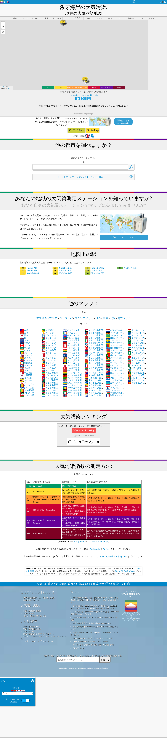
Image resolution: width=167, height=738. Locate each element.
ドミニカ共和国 (94, 339)
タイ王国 (26, 372)
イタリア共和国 (94, 334)
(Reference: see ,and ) (83, 505)
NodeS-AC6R (29, 267)
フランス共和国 (94, 359)
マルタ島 (26, 367)
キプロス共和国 (94, 352)
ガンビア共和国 (94, 344)
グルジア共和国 (94, 342)
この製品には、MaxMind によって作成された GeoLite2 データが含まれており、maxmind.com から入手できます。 (94, 601)
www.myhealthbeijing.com (113, 551)
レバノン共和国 (94, 330)
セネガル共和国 (72, 382)
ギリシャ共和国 (94, 349)
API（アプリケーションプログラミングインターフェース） (43, 632)
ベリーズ (26, 359)
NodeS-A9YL (94, 265)
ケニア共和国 (50, 377)
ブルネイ (26, 374)
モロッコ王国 (71, 364)
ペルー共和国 (71, 339)
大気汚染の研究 (30, 600)
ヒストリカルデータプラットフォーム (38, 635)
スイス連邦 (49, 359)
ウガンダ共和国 (72, 369)
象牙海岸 (26, 357)
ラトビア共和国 (94, 332)
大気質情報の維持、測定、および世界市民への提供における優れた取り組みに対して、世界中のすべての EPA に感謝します (94, 594)
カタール (26, 349)
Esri (9, 83)
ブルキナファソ (94, 362)
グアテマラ (49, 330)
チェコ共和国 (50, 382)
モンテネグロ (71, 337)
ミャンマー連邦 (72, 367)
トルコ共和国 (71, 362)
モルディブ (49, 339)
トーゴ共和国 (50, 374)
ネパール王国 (71, 359)
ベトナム (26, 364)
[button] (3, 18)
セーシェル (49, 354)
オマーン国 (27, 389)
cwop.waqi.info (104, 618)
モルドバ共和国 (94, 327)
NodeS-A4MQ (62, 267)
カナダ (25, 339)
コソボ (25, 334)
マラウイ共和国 (72, 384)
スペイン (26, 352)
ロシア (25, 332)
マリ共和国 (27, 384)
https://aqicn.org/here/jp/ (83, 108)
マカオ (25, 342)
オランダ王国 (71, 334)
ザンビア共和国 (72, 372)
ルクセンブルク (94, 337)
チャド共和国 (50, 379)
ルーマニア (27, 379)
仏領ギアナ (49, 324)
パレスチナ (27, 387)
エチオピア (49, 342)
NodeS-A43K (94, 262)
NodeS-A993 (29, 265)
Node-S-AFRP (95, 267)
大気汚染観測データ (31, 621)
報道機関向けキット (31, 594)
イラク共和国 (50, 387)
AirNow (106, 543)
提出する (105, 654)
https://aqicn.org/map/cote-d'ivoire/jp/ (83, 90)
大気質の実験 (28, 608)
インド (25, 344)
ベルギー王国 (71, 352)
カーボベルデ (71, 349)
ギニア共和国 (71, 354)
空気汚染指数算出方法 (32, 623)
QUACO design (79, 642)
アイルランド (71, 327)
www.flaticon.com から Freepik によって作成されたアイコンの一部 (95, 628)
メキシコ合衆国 (72, 387)
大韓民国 (26, 369)
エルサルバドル (72, 379)
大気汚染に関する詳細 (32, 605)
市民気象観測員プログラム (83, 618)
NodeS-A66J (29, 262)
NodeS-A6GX (62, 262)
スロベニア (49, 362)
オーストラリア (94, 367)
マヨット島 (49, 352)
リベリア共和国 (94, 364)
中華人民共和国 (94, 354)
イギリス (26, 354)
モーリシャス (50, 384)
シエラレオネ (50, 389)
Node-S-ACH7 (62, 265)
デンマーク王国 (94, 347)
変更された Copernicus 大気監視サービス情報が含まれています (94, 622)
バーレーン (49, 349)
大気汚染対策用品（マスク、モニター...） (39, 628)
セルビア (26, 362)
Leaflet (3, 81)
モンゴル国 (49, 332)
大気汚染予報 (28, 626)
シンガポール (71, 342)
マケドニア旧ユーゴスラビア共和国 (137, 378)
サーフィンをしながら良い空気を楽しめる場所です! (93, 639)
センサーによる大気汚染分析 (34, 610)
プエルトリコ (50, 369)
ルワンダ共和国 (72, 377)
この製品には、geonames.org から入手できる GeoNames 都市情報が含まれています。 (95, 607)
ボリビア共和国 (94, 357)
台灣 (24, 324)
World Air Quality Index (125, 565)
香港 (24, 327)
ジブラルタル (71, 347)
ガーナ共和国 (71, 344)
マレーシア (49, 337)
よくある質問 (29, 615)
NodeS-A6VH (127, 262)
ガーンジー (49, 327)
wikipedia (79, 536)
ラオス (25, 337)
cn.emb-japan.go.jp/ (98, 536)
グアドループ (71, 357)
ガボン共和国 (50, 367)
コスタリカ (49, 347)
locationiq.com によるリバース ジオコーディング (92, 632)
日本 (24, 330)
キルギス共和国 (94, 369)
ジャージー (27, 377)
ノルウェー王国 (72, 389)
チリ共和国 (49, 344)
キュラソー (49, 357)
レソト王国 (27, 382)
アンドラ (26, 347)
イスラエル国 (71, 324)
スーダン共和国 (94, 324)
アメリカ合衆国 (72, 374)
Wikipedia (95, 543)
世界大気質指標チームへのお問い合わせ (39, 592)
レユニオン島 (71, 330)
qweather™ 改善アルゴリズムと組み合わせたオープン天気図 (94, 613)
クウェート (49, 334)
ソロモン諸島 (71, 332)
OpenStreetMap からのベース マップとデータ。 (92, 636)
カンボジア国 (50, 372)
